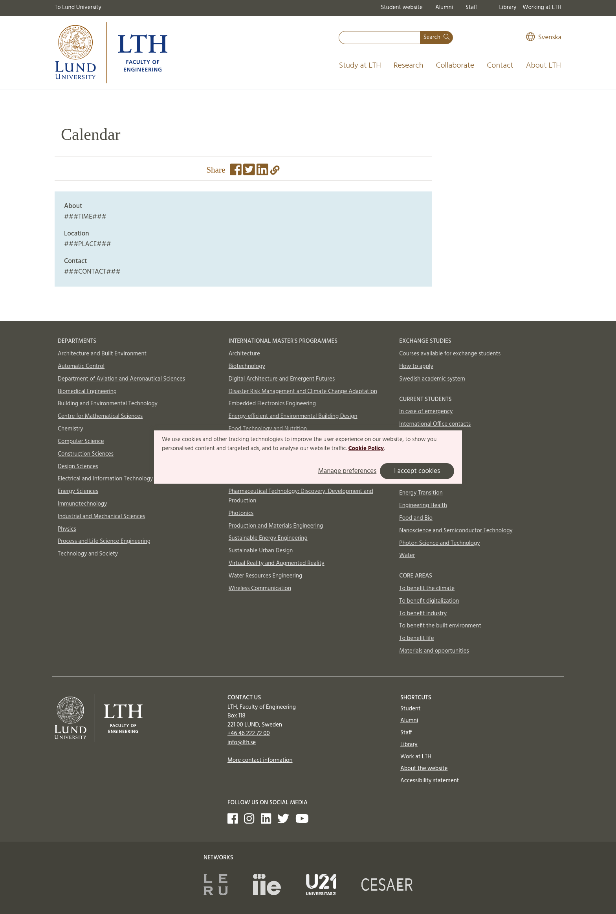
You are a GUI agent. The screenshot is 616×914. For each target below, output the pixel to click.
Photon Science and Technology (439, 543)
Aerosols (410, 455)
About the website (423, 768)
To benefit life (416, 638)
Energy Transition (420, 493)
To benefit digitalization (429, 601)
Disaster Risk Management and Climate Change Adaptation (303, 391)
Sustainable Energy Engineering (268, 538)
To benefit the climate (427, 588)
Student (410, 709)
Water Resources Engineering (265, 576)
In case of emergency (426, 411)
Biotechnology (247, 366)
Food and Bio (416, 518)
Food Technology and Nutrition (268, 429)
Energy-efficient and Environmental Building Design (293, 416)
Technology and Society (88, 554)
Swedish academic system (432, 379)
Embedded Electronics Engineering (272, 403)
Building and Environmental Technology (108, 403)
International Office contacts (435, 424)
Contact (500, 65)
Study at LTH (360, 65)
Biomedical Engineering (87, 391)
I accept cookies (417, 471)
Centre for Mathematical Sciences (100, 416)
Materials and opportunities (434, 651)
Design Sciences (78, 466)
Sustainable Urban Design (261, 550)
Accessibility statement (429, 780)
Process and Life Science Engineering (104, 541)
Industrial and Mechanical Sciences (101, 516)
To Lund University (78, 7)
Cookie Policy (366, 448)
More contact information (260, 760)
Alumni (444, 7)
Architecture (244, 354)
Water (407, 555)
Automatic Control (81, 366)
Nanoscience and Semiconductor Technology (455, 530)
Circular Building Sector (428, 481)
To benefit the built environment (440, 626)
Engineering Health (423, 505)
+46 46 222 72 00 (248, 733)
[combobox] (379, 37)
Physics (67, 529)
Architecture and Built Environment (102, 354)
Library (508, 7)
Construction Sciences (86, 454)
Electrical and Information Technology (105, 479)
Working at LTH (541, 7)
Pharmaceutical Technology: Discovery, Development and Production (301, 496)
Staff (471, 7)
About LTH (543, 65)
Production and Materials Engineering (276, 526)
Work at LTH (415, 756)
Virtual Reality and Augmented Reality (276, 563)
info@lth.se (241, 742)
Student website (401, 7)
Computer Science (81, 441)
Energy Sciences (78, 491)
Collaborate (455, 65)
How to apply (416, 366)
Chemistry (70, 429)
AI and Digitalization (424, 468)
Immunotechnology (82, 504)
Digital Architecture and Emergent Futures (282, 379)
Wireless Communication (260, 588)
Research (409, 65)
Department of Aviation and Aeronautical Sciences (121, 379)
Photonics (241, 513)
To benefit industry (423, 613)
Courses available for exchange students (449, 354)
